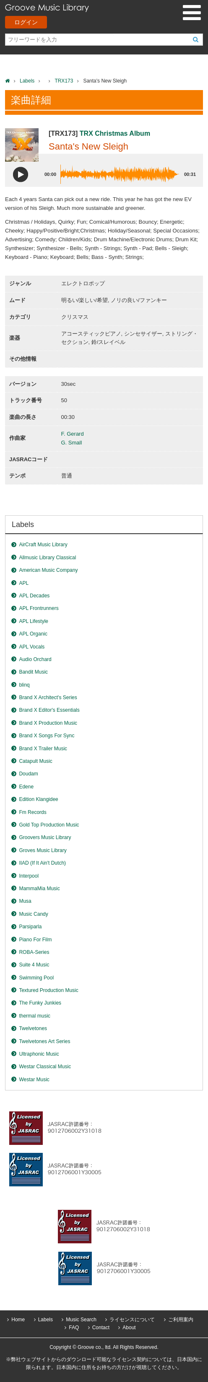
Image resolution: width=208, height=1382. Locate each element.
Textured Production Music (48, 990)
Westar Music (34, 1079)
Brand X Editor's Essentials (49, 710)
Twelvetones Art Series (44, 1041)
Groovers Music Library (45, 837)
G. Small (71, 442)
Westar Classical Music (45, 1066)
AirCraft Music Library (43, 545)
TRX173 (64, 81)
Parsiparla (30, 927)
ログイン (26, 22)
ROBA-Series (34, 952)
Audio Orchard (35, 659)
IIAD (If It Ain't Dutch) (42, 863)
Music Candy (33, 914)
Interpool (29, 876)
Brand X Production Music (48, 723)
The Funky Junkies (40, 1003)
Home (18, 1320)
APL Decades (34, 596)
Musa (25, 901)
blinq (24, 685)
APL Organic (33, 634)
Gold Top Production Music (49, 825)
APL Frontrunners (38, 608)
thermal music (34, 1016)
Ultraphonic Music (39, 1054)
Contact (100, 1327)
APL (24, 583)
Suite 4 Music (34, 965)
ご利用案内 (180, 1320)
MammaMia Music (39, 888)
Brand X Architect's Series (48, 697)
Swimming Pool (36, 978)
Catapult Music (35, 761)
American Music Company (48, 570)
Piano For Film (35, 940)
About (128, 1327)
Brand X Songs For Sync (46, 736)
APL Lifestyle (33, 621)
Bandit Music (33, 672)
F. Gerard (72, 434)
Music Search (81, 1320)
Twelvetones (33, 1028)
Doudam (28, 774)
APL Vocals (31, 647)
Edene (26, 787)
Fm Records (32, 812)
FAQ (74, 1327)
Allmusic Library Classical (47, 558)
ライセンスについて (132, 1320)
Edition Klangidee (38, 799)
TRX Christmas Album (115, 133)
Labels (27, 81)
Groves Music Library (42, 850)
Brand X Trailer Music (43, 749)
